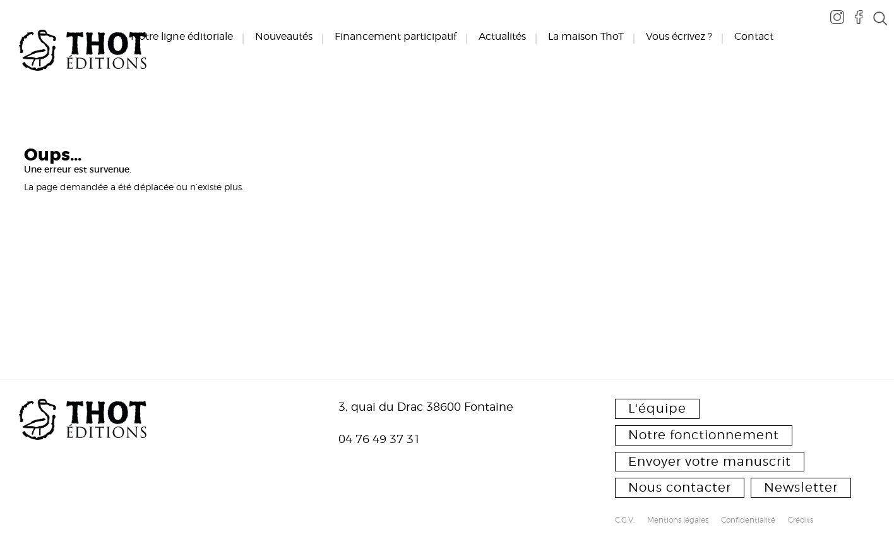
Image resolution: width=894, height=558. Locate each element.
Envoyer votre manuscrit (709, 461)
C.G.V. (625, 521)
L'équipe (657, 408)
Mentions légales (677, 521)
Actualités (502, 36)
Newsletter (801, 487)
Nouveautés (284, 36)
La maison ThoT (586, 36)
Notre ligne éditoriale (182, 36)
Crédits (800, 521)
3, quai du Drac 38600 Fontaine (425, 406)
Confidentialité (748, 521)
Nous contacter (679, 487)
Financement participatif (395, 36)
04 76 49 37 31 (379, 439)
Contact (753, 36)
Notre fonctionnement (703, 434)
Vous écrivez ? (679, 36)
